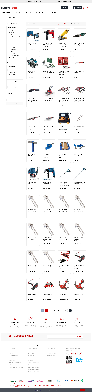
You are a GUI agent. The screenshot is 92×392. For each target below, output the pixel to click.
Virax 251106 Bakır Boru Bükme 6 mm (48, 266)
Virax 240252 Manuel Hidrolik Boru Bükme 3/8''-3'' (79, 267)
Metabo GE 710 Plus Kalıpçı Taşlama (79, 44)
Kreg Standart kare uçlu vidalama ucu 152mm (79, 128)
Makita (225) (11, 70)
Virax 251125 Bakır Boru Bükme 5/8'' (63, 210)
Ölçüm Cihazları (32, 365)
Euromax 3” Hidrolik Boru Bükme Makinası (64, 267)
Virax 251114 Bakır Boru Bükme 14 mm (48, 210)
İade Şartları (12, 360)
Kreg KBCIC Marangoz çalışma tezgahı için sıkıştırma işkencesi (48, 156)
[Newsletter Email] (61, 336)
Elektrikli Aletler (15, 17)
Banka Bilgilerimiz (13, 351)
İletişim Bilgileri (51, 351)
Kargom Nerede (51, 353)
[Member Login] (77, 7)
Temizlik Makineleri (33, 362)
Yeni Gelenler (30, 13)
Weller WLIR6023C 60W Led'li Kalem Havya (48, 128)
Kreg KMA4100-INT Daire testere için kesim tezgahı (64, 156)
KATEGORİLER (6, 13)
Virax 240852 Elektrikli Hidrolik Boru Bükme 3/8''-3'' (63, 294)
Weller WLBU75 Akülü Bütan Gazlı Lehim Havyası (32, 100)
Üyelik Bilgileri (51, 348)
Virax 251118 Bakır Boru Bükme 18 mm (47, 239)
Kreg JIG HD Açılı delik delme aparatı (79, 155)
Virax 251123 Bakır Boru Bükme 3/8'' (32, 210)
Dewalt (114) (11, 76)
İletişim (11, 353)
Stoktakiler (33, 24)
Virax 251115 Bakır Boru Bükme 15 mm (64, 238)
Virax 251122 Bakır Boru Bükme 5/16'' (79, 210)
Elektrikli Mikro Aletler (34, 371)
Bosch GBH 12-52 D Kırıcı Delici (33, 44)
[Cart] (83, 7)
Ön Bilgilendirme (13, 355)
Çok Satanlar (20, 13)
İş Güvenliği (31, 355)
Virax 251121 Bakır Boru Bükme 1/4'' (32, 238)
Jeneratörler (31, 353)
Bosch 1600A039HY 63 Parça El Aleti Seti (48, 71)
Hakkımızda (12, 348)
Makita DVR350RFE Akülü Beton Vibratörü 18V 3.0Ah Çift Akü (64, 183)
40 (66, 310)
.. (62, 310)
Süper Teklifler (39, 13)
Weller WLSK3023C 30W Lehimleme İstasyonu (48, 100)
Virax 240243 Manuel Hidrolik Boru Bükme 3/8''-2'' (32, 294)
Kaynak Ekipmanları (33, 367)
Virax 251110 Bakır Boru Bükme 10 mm (78, 239)
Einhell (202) (12, 72)
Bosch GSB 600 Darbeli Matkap (47, 182)
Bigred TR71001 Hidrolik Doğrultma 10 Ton (48, 294)
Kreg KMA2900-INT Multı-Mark (33, 155)
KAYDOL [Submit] (79, 336)
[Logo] (9, 7)
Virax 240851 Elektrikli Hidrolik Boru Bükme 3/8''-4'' (78, 294)
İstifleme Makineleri (33, 369)
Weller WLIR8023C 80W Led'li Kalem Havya (33, 128)
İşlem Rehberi (51, 355)
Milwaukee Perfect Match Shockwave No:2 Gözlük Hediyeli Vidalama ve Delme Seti (64, 72)
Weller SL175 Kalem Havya (79, 71)
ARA (64, 7)
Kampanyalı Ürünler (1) (14, 84)
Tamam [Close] (83, 390)
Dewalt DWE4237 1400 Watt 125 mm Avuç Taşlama (64, 45)
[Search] (44, 7)
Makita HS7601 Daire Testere (32, 71)
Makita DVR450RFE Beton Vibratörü (79, 182)
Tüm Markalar (19, 103)
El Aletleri (30, 360)
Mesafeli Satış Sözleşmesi (15, 362)
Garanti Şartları (13, 358)
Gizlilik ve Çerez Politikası (16, 367)
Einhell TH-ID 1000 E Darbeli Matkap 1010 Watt (48, 45)
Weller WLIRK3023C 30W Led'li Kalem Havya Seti (79, 100)
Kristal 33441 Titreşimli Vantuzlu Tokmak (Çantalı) (63, 128)
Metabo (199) (12, 74)
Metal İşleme (31, 358)
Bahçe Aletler (31, 351)
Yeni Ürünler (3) (12, 87)
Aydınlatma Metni (13, 365)
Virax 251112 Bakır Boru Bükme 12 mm (33, 266)
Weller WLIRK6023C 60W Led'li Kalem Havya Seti (64, 100)
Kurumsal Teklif (51, 13)
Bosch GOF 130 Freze (32, 182)
